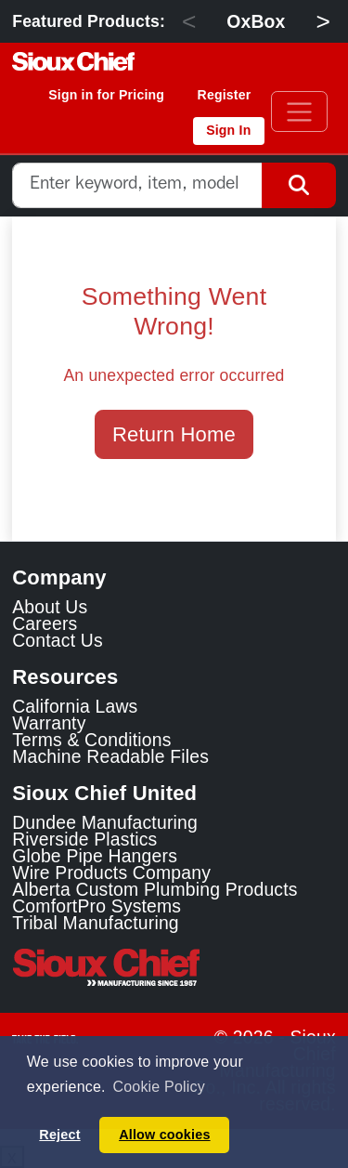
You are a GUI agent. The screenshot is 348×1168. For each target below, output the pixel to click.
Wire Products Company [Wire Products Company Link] (111, 872)
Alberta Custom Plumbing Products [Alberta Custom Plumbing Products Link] (154, 889)
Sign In (228, 130)
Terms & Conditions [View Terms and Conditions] (91, 739)
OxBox (255, 21)
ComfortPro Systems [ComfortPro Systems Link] (96, 906)
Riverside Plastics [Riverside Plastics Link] (84, 839)
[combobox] (137, 185)
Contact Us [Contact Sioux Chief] (57, 640)
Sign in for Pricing (106, 94)
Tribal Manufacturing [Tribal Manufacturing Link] (95, 922)
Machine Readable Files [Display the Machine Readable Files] (110, 756)
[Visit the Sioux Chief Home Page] (174, 967)
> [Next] (322, 21)
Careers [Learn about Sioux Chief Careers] (44, 623)
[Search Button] (299, 185)
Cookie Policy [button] (158, 1087)
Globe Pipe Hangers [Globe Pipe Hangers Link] (94, 856)
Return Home (174, 434)
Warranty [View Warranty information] (48, 723)
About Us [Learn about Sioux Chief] (49, 607)
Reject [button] (59, 1134)
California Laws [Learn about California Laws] (74, 706)
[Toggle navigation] (299, 111)
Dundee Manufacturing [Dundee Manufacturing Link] (105, 822)
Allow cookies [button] (164, 1134)
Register (224, 94)
